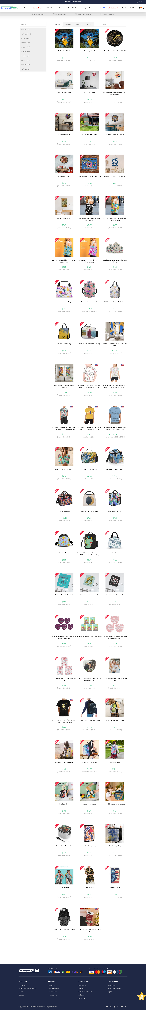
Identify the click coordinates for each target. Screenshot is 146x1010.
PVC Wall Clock (89, 93)
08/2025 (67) (25, 65)
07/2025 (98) (25, 69)
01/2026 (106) (26, 43)
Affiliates (81, 995)
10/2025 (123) (25, 56)
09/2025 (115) (26, 60)
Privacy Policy (53, 992)
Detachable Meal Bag (89, 469)
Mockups (78, 24)
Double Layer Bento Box (64, 846)
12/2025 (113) (25, 47)
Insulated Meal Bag (89, 804)
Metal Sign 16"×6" (64, 51)
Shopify (89, 24)
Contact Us (22, 995)
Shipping (83, 8)
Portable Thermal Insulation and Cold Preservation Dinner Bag (89, 554)
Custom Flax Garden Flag (89, 135)
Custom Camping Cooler (89, 302)
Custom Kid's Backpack (89, 762)
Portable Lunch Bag (64, 302)
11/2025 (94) (25, 52)
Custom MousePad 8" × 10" (89, 595)
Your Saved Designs (114, 988)
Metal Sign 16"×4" (89, 51)
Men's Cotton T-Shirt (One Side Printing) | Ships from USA (64, 721)
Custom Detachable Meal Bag (89, 344)
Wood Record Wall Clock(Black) (115, 51)
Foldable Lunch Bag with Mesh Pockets (115, 303)
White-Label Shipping (83, 14)
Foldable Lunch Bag (64, 344)
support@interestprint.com (27, 988)
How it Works (72, 8)
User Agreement (54, 988)
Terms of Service (54, 995)
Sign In (110, 992)
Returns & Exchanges (85, 992)
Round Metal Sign (64, 176)
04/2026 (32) (25, 30)
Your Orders (112, 985)
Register (132, 8)
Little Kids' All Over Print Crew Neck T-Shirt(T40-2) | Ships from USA (89, 387)
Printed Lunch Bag (64, 804)
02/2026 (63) (25, 38)
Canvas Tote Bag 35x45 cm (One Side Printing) (64, 261)
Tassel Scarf (89, 888)
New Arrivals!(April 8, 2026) (73, 2)
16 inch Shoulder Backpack (115, 720)
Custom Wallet (115, 888)
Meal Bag (115, 553)
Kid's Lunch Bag (64, 553)
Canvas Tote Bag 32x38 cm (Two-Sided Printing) (115, 219)
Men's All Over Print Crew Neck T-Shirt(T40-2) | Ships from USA (115, 428)
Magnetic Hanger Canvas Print (114, 176)
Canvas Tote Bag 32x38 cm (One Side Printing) (89, 219)
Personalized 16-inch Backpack (89, 720)
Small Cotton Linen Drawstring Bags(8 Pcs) (115, 261)
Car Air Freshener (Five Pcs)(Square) (89, 638)
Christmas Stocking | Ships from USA (89, 931)
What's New (113, 8)
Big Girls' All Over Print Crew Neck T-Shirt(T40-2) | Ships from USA (115, 387)
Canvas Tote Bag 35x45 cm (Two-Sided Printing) (89, 261)
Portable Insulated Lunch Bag (115, 804)
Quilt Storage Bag (115, 846)
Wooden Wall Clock (64, 93)
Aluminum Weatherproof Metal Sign (89, 177)
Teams (21, 992)
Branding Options (107, 14)
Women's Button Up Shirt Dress (64, 930)
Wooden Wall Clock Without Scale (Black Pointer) (114, 94)
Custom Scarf (64, 888)
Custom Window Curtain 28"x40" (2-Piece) (64, 387)
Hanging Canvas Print (64, 218)
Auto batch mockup (97, 8)
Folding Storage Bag (89, 846)
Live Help (22, 985)
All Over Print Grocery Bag (64, 469)
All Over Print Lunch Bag (89, 511)
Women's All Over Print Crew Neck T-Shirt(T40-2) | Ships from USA (89, 428)
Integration (81, 998)
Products (27, 8)
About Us (51, 985)
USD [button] (142, 2)
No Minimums (38, 14)
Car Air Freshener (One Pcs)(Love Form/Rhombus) (89, 679)
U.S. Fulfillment (51, 8)
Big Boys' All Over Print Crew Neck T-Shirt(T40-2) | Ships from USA (64, 428)
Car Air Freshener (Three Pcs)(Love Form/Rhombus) (115, 638)
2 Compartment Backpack (64, 762)
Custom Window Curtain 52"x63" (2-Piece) (115, 345)
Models (57, 24)
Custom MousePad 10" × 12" (64, 595)
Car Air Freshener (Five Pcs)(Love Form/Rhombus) (64, 638)
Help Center (82, 985)
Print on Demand (59, 14)
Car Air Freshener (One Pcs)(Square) (115, 679)
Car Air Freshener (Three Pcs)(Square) (64, 679)
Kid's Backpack (115, 762)
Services (62, 8)
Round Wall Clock (64, 135)
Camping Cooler (64, 511)
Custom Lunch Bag (114, 511)
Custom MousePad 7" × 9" (115, 595)
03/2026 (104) (26, 34)
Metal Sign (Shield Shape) (115, 135)
